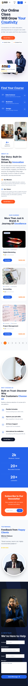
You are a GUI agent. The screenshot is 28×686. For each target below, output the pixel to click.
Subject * (3, 656)
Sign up (20, 2)
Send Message (14, 677)
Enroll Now (8, 38)
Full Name (3, 642)
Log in (14, 2)
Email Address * (5, 646)
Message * (4, 660)
